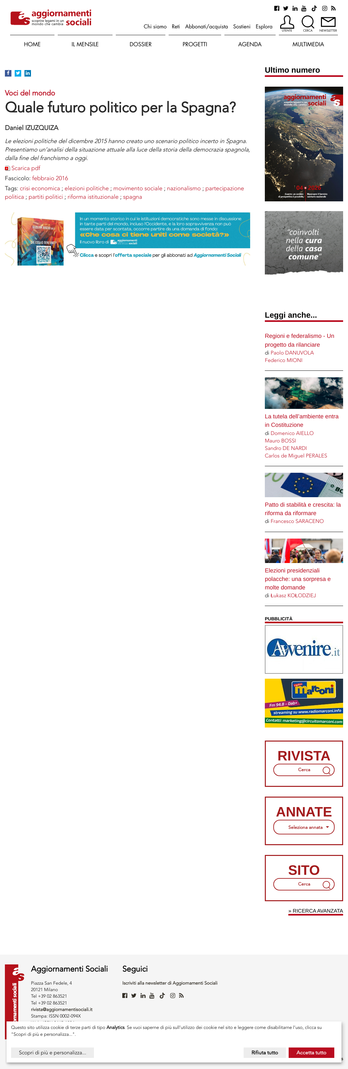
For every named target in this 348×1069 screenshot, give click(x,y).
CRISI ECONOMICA (40, 188)
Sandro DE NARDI (286, 448)
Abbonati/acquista (206, 26)
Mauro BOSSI (280, 441)
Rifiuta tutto (264, 1052)
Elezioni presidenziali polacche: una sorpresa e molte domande (298, 579)
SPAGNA (132, 196)
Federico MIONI (283, 360)
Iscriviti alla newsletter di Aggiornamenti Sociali (170, 983)
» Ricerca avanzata (315, 911)
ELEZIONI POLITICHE (87, 188)
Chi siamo (155, 26)
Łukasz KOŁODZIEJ (293, 595)
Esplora (264, 26)
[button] (287, 24)
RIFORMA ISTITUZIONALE (93, 196)
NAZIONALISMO (184, 188)
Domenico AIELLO (292, 433)
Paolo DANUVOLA (292, 353)
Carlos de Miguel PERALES (296, 456)
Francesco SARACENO (297, 521)
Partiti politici (46, 196)
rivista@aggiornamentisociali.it (61, 1009)
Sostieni (241, 26)
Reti (176, 26)
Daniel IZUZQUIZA (31, 128)
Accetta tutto (311, 1052)
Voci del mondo (30, 93)
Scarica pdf (25, 168)
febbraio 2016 (50, 178)
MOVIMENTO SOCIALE (137, 188)
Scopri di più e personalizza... (52, 1052)
